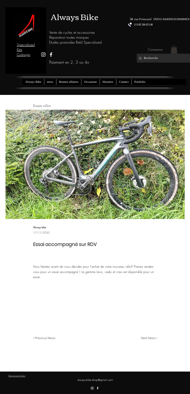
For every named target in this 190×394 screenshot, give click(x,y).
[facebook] (97, 388)
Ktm (19, 49)
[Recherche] (164, 58)
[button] (174, 49)
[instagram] (43, 54)
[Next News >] (148, 338)
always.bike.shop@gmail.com (95, 380)
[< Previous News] (45, 338)
